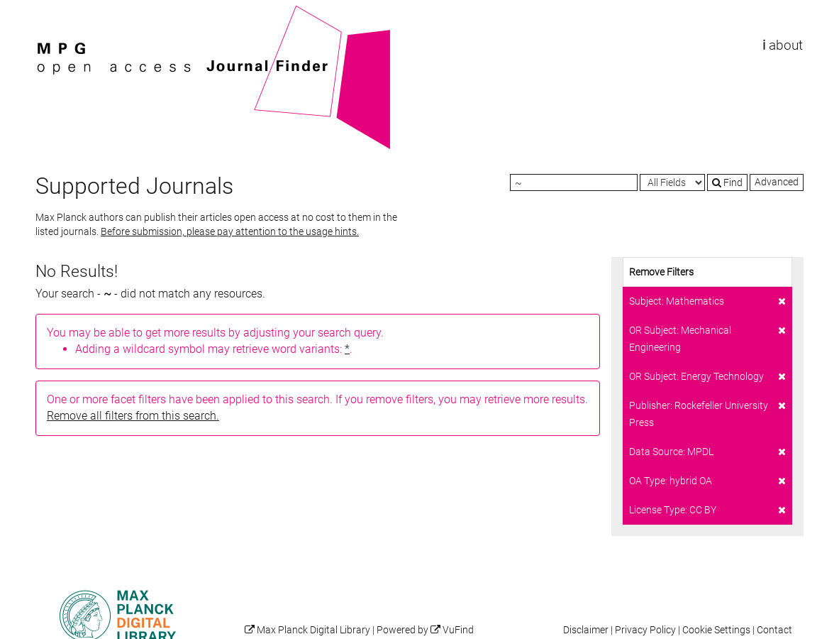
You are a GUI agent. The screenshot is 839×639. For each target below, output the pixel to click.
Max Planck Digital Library (313, 630)
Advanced (777, 181)
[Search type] (672, 182)
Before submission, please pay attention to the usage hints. (230, 231)
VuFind (57, 12)
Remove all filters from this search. (133, 415)
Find (727, 182)
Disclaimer (586, 630)
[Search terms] (574, 182)
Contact (774, 630)
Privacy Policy (645, 630)
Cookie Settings (716, 630)
